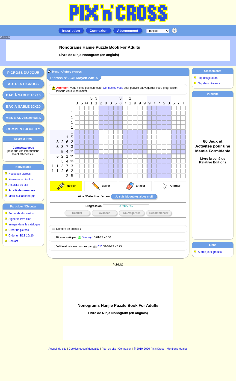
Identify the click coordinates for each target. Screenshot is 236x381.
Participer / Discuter (23, 206)
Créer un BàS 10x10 (21, 235)
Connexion (99, 30)
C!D (99, 246)
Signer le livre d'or (20, 219)
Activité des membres (22, 190)
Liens (212, 245)
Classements (212, 71)
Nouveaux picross (19, 173)
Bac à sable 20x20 (23, 106)
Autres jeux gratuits (210, 252)
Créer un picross (19, 230)
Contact (13, 241)
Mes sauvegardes (23, 118)
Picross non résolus (21, 179)
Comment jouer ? (23, 129)
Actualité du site (18, 184)
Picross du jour (23, 72)
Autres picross (23, 84)
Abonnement (127, 30)
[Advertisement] (118, 303)
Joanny (86, 237)
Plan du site (109, 348)
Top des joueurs (208, 78)
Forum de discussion (21, 213)
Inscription (71, 30)
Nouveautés (23, 166)
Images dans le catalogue (24, 224)
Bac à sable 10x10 (23, 95)
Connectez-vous (23, 147)
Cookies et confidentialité (84, 348)
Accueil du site (57, 348)
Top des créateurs (209, 83)
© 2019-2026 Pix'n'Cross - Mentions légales (161, 348)
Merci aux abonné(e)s (22, 196)
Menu (55, 71)
